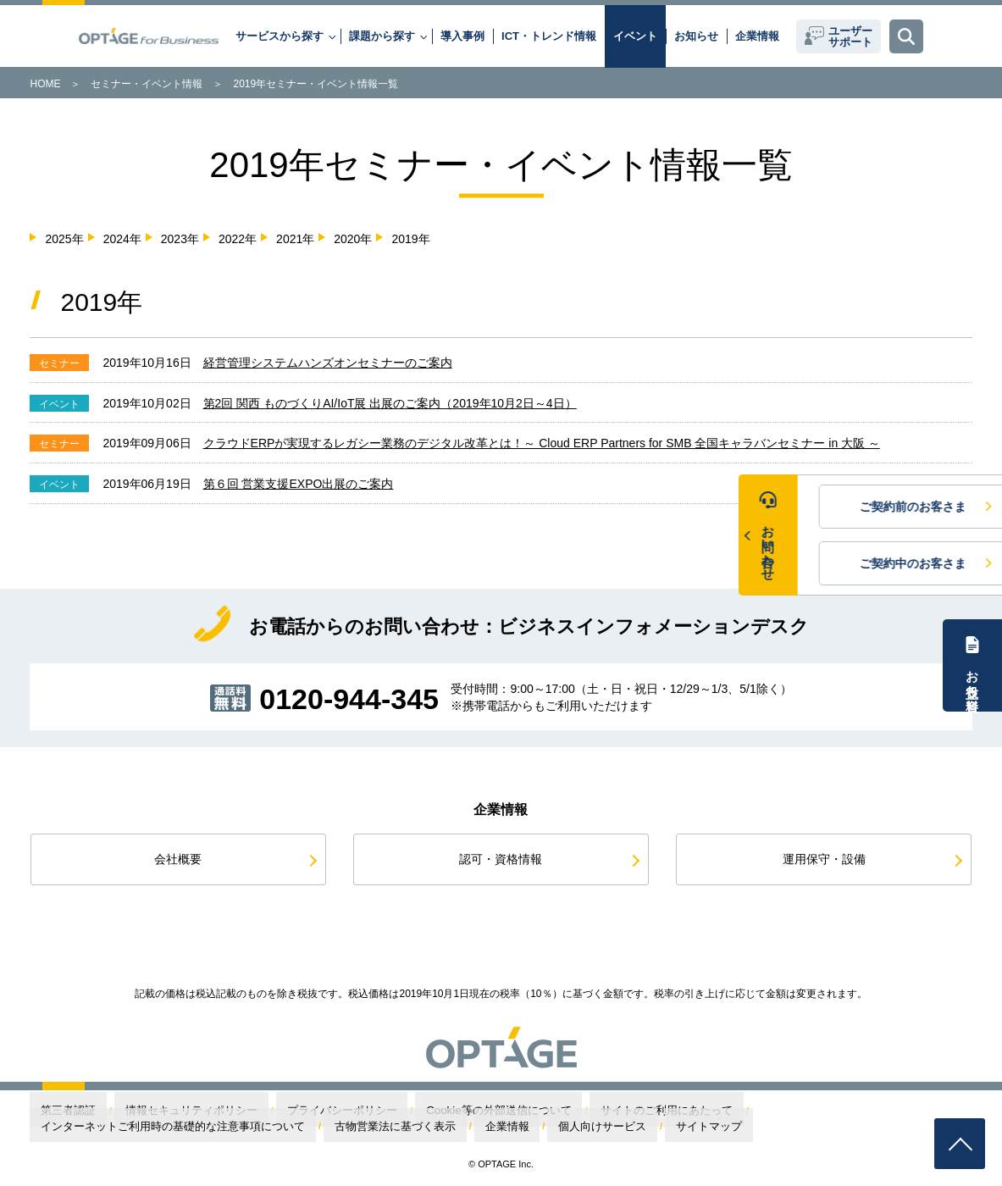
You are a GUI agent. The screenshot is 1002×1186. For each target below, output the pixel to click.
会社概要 (178, 859)
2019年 (410, 239)
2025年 (64, 239)
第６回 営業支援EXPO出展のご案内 (298, 483)
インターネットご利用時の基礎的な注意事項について (712, 1111)
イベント (635, 36)
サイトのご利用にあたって (528, 1111)
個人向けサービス (125, 1126)
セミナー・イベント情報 (146, 84)
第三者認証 (57, 1111)
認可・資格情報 (500, 859)
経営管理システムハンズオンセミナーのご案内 (327, 362)
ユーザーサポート (850, 36)
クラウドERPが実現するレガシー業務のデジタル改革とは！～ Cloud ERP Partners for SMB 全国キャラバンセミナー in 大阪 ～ (541, 443)
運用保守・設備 (824, 859)
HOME (45, 84)
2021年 (295, 239)
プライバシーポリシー (271, 1111)
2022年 (238, 239)
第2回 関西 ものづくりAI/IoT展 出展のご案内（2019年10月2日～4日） (390, 403)
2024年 (122, 239)
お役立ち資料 (972, 676)
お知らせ (696, 36)
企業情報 (757, 36)
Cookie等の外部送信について (396, 1111)
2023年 (180, 239)
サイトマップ (207, 1126)
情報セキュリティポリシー (153, 1111)
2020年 (353, 239)
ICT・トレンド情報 (548, 36)
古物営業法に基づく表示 (891, 1111)
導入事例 (462, 36)
